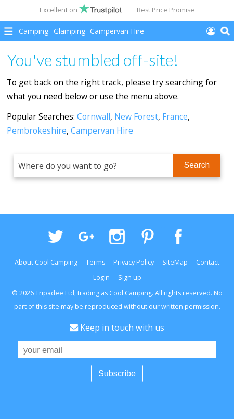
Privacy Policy (133, 262)
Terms (95, 262)
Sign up (129, 277)
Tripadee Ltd (54, 293)
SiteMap (175, 262)
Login (101, 277)
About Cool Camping (46, 262)
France (175, 116)
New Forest (136, 116)
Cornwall (93, 116)
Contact (207, 262)
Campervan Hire (102, 130)
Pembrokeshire (37, 130)
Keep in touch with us (117, 327)
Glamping (69, 31)
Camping (33, 31)
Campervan (117, 31)
